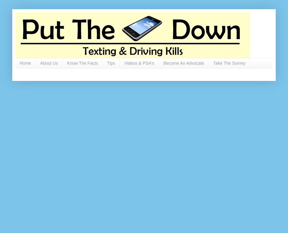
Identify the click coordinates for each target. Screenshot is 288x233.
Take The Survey (229, 63)
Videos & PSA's (139, 63)
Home (25, 63)
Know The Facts (82, 63)
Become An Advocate (183, 63)
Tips (111, 63)
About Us (49, 63)
